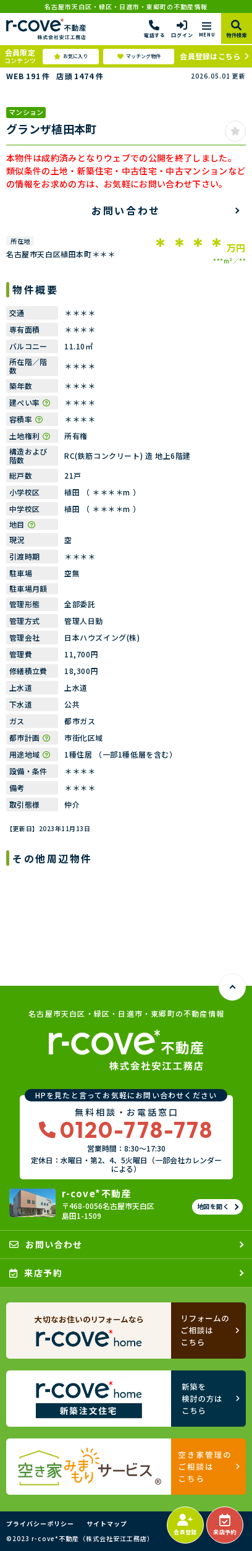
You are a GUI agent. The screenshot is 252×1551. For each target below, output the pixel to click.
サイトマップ (106, 1524)
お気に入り (71, 56)
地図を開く (213, 1206)
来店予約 (224, 1525)
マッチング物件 (139, 56)
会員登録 (185, 1525)
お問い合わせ (125, 210)
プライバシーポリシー (40, 1524)
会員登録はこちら (210, 56)
